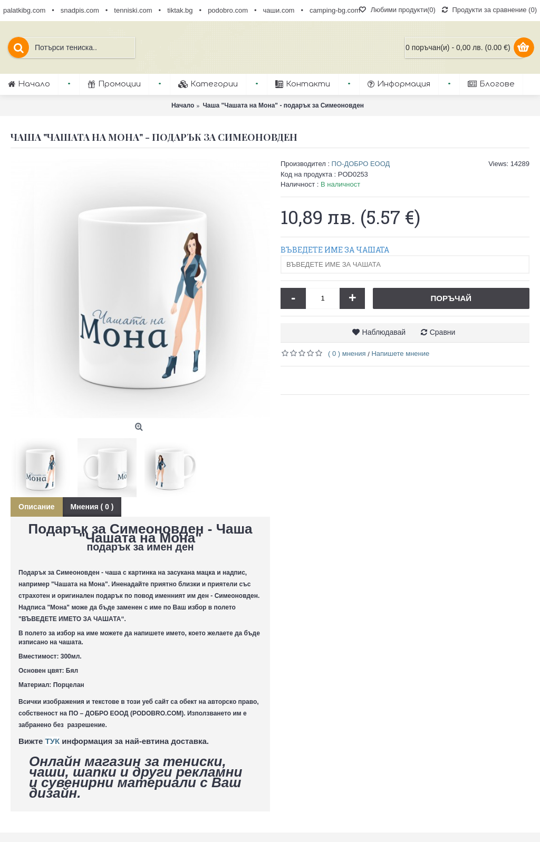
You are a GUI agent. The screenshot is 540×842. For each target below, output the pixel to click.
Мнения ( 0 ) (92, 506)
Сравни (443, 332)
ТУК (52, 741)
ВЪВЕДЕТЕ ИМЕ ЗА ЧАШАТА (335, 250)
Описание (36, 506)
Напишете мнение (400, 353)
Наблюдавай (384, 332)
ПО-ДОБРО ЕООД (361, 164)
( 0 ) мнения (347, 353)
